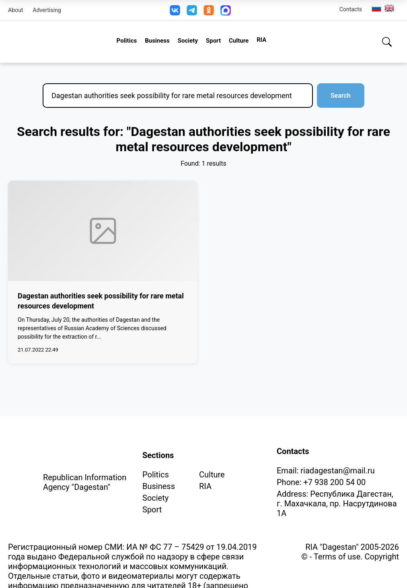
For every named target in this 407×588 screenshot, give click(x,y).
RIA (261, 39)
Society (188, 40)
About (15, 10)
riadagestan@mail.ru (337, 470)
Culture (239, 40)
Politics (127, 40)
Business (157, 40)
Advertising (47, 10)
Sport (213, 40)
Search (338, 95)
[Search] (387, 42)
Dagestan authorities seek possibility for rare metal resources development (101, 301)
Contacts (350, 9)
